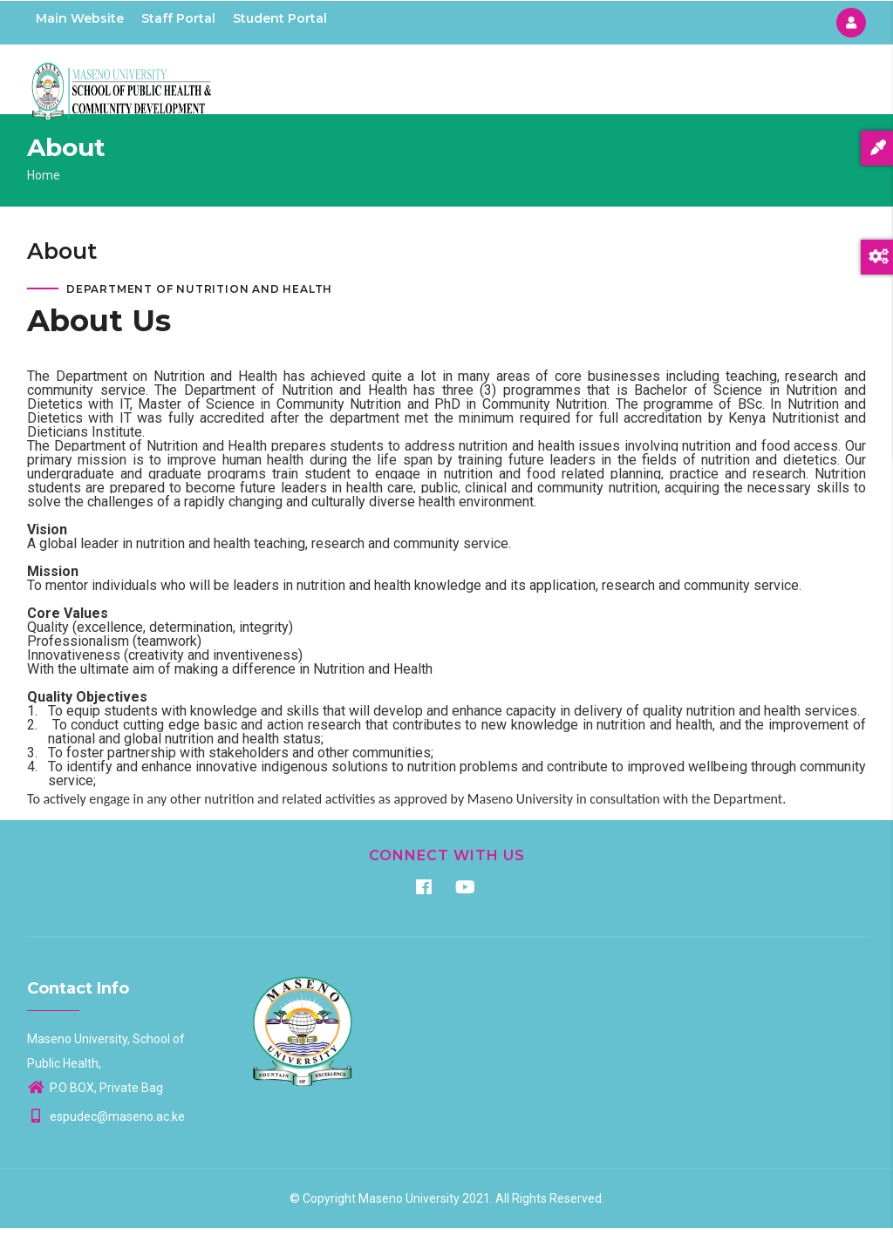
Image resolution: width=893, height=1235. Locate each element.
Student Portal (280, 18)
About (540, 83)
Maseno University (409, 1205)
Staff (771, 83)
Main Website (80, 18)
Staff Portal (178, 18)
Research (708, 83)
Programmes (618, 83)
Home (484, 83)
